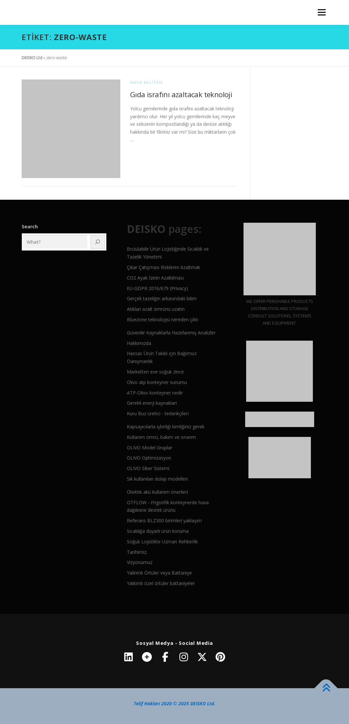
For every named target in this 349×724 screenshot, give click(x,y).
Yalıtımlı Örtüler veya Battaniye (159, 573)
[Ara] (97, 242)
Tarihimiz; (137, 552)
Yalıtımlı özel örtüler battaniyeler (161, 583)
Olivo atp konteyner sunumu (157, 382)
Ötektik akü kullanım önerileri (157, 492)
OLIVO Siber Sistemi (148, 468)
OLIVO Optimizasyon (149, 458)
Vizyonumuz (139, 562)
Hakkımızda (139, 343)
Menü (321, 12)
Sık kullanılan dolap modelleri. (158, 479)
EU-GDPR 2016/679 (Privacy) (157, 288)
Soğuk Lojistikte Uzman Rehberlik (162, 541)
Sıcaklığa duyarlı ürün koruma (158, 531)
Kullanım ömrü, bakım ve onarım (161, 437)
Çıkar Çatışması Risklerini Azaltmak (163, 267)
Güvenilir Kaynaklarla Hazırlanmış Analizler (171, 332)
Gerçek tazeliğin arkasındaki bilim (162, 298)
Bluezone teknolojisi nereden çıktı (162, 319)
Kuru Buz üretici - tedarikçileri (158, 413)
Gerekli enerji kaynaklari (152, 403)
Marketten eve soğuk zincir (155, 372)
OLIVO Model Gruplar (149, 447)
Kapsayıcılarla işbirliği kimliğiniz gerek (165, 426)
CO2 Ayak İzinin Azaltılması (155, 278)
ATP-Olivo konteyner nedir (155, 393)
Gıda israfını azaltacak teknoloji (181, 94)
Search (30, 226)
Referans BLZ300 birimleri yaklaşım (164, 520)
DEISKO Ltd (32, 57)
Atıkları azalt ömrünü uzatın (156, 309)
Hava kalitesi (146, 82)
